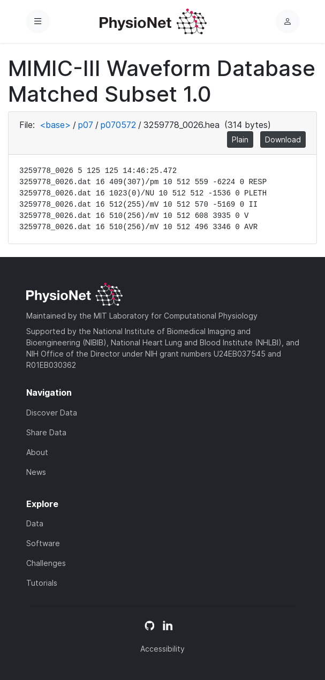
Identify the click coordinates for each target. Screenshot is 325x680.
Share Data (46, 432)
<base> (55, 124)
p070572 (118, 124)
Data (34, 523)
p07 (85, 124)
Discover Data (51, 412)
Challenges (46, 563)
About (37, 452)
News (36, 472)
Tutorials (41, 582)
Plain (240, 139)
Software (43, 543)
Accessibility (162, 648)
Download (283, 139)
